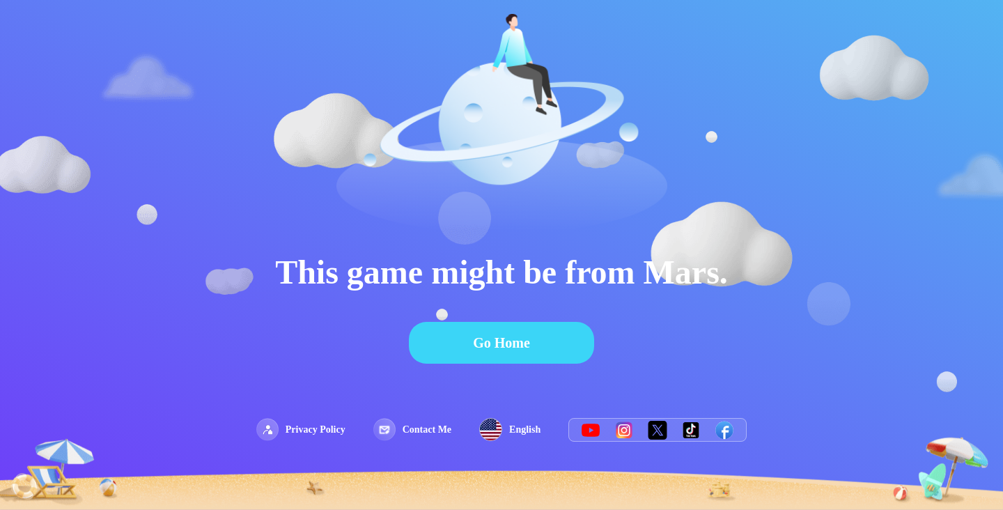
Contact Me (412, 429)
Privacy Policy (300, 429)
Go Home (501, 342)
